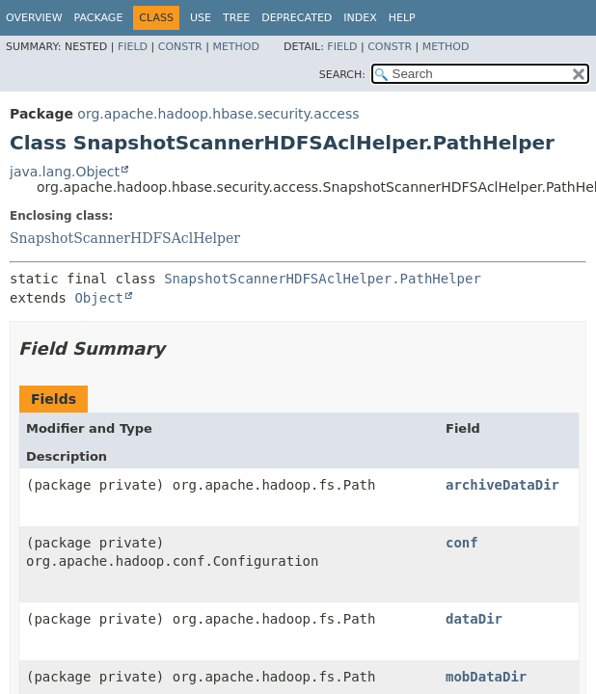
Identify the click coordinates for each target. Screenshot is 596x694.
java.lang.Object (65, 171)
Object (98, 298)
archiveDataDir (502, 485)
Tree (236, 18)
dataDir (474, 619)
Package (98, 18)
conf (462, 542)
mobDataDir (486, 676)
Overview (34, 18)
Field (133, 46)
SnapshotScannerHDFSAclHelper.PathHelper (322, 278)
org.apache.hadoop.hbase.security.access (218, 113)
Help (402, 18)
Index (359, 18)
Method (235, 46)
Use (200, 18)
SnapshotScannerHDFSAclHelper (125, 238)
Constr (180, 46)
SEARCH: (342, 74)
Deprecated (296, 18)
